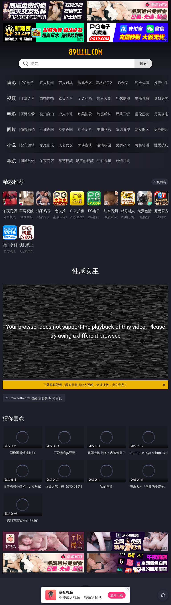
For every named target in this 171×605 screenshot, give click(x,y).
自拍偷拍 (47, 98)
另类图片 (161, 129)
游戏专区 (85, 82)
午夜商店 (47, 160)
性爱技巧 (161, 145)
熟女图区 (142, 129)
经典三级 (123, 113)
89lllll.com (85, 52)
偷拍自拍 (47, 113)
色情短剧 (123, 160)
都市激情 (27, 145)
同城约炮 (27, 160)
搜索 (143, 63)
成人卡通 (66, 113)
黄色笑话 (142, 145)
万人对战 (66, 82)
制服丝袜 (104, 113)
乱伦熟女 (142, 113)
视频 (11, 98)
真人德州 (47, 82)
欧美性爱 (85, 113)
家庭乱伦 (47, 145)
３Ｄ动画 (85, 98)
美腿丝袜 (104, 129)
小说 (11, 145)
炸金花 (123, 82)
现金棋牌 (142, 82)
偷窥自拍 (27, 129)
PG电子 (27, 82)
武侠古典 (85, 145)
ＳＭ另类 (161, 98)
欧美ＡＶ (66, 98)
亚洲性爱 (27, 113)
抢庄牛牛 (161, 82)
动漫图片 (85, 129)
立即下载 (116, 595)
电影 (11, 114)
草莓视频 (66, 160)
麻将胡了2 (104, 82)
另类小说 (123, 145)
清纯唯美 (123, 129)
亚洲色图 (47, 129)
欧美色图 (66, 129)
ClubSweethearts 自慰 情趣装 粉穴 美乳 (34, 398)
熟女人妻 (104, 98)
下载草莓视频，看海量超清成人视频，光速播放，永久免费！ (104, 385)
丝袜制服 (123, 98)
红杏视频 (104, 160)
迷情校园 (104, 145)
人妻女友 (66, 145)
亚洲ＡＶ (27, 98)
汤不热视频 (85, 160)
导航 (11, 161)
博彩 (11, 83)
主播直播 (142, 98)
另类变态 (161, 113)
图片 (11, 129)
